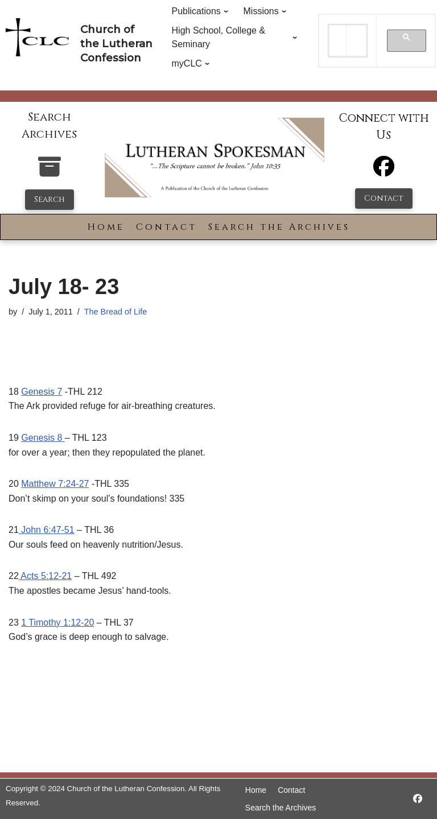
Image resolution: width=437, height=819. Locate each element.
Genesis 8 (42, 437)
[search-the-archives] (49, 172)
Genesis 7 (41, 391)
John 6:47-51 (47, 530)
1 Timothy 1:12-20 (57, 622)
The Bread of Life (115, 311)
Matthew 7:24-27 (55, 484)
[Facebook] (383, 171)
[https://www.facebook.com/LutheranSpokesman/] (417, 799)
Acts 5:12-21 (45, 576)
